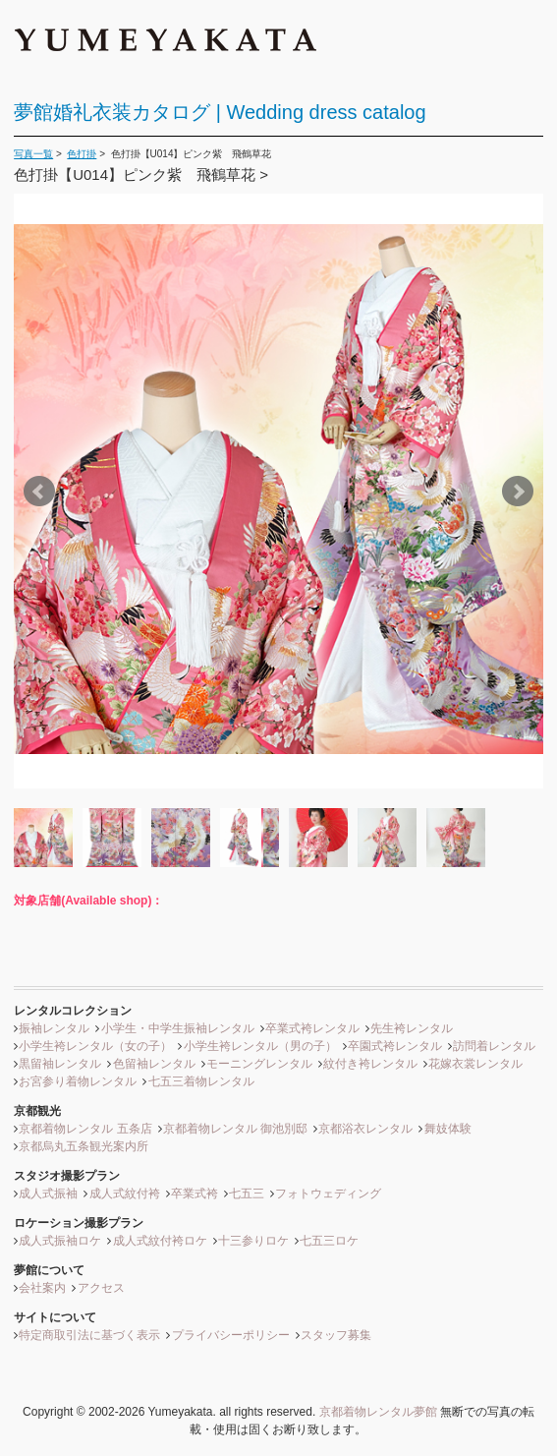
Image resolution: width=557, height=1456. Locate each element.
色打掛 (81, 153)
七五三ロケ (329, 1241)
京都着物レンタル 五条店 (85, 1129)
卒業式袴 (194, 1193)
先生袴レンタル (411, 1028)
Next (517, 491)
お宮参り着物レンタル (78, 1081)
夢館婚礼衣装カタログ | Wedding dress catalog (219, 112)
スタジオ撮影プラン (67, 1176)
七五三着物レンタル (201, 1081)
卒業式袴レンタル (312, 1028)
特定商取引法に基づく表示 (89, 1335)
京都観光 (37, 1111)
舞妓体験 (448, 1129)
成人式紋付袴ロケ (160, 1241)
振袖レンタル (54, 1028)
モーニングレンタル (259, 1064)
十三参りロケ (253, 1241)
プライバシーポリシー (231, 1335)
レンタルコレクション (73, 1011)
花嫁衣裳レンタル (475, 1064)
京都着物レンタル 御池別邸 (235, 1129)
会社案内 (42, 1288)
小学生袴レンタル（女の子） (95, 1046)
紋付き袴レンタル (370, 1064)
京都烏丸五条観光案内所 (83, 1146)
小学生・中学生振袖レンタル (177, 1028)
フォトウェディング (328, 1193)
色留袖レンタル (154, 1064)
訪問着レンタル (494, 1046)
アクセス (101, 1288)
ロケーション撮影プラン (78, 1223)
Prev (39, 491)
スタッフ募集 (336, 1335)
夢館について (49, 1270)
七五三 (246, 1193)
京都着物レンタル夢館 (378, 1412)
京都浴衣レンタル (365, 1129)
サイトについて (55, 1317)
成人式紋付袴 (124, 1193)
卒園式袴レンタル (395, 1046)
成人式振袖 (48, 1193)
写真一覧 (33, 153)
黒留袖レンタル (60, 1064)
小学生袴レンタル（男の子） (260, 1046)
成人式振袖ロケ (60, 1241)
